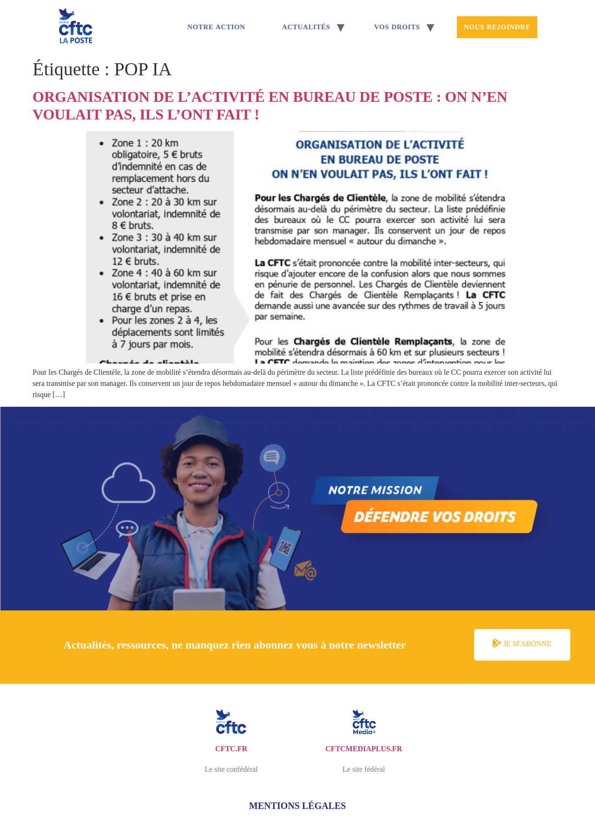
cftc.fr (231, 749)
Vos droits (397, 27)
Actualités (306, 27)
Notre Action (216, 27)
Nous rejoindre (497, 27)
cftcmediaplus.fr (363, 749)
